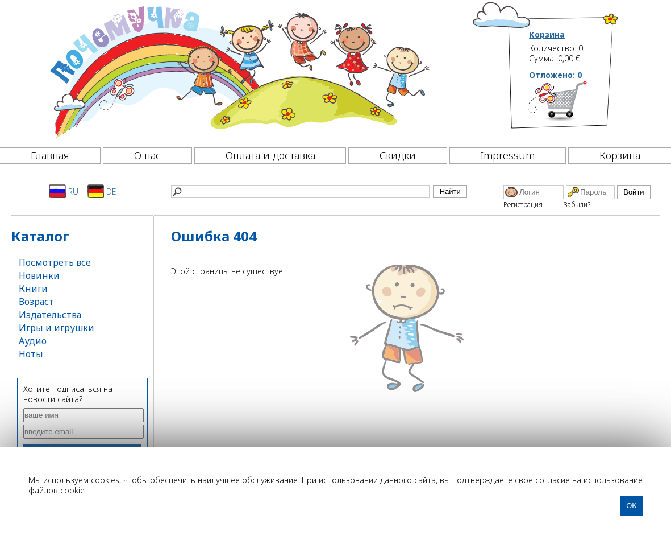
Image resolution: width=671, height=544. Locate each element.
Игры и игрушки (56, 328)
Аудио (33, 341)
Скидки (398, 155)
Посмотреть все (55, 262)
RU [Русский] (63, 191)
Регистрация (523, 204)
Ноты (31, 354)
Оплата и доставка (270, 155)
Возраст (36, 301)
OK (631, 505)
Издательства (50, 314)
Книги (33, 288)
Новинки (39, 275)
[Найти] (300, 191)
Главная (50, 155)
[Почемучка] (238, 70)
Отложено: (555, 74)
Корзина (547, 35)
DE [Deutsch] (101, 191)
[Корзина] (574, 105)
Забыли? (577, 204)
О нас (147, 155)
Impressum (508, 155)
